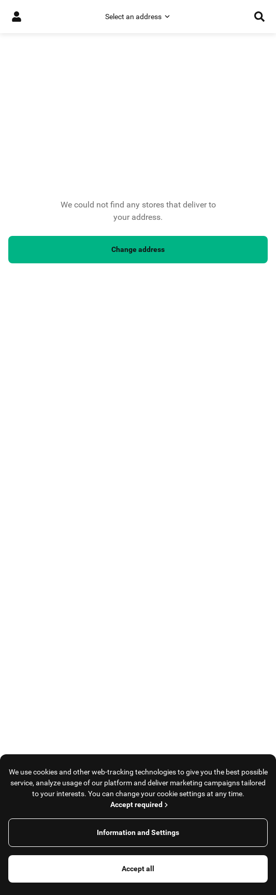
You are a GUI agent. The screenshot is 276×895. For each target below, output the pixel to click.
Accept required (140, 804)
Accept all (138, 868)
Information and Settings (138, 832)
